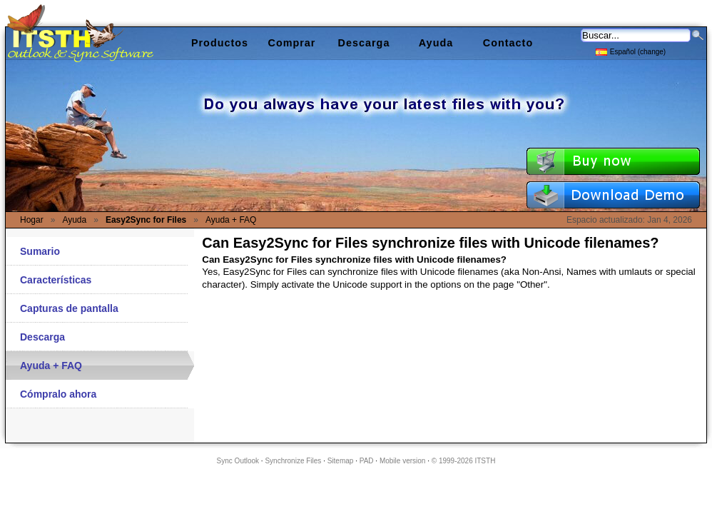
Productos (219, 43)
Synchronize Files (293, 461)
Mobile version (402, 461)
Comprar (292, 43)
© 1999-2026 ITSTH (464, 461)
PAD (367, 461)
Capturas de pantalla (69, 308)
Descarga (42, 337)
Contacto (508, 43)
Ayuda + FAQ (51, 365)
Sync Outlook (238, 461)
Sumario (40, 251)
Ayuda (436, 43)
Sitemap (340, 461)
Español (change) (631, 51)
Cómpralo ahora (58, 394)
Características (55, 280)
